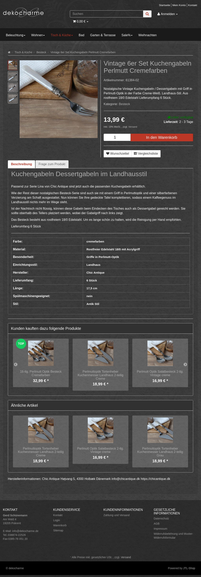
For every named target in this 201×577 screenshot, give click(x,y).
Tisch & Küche (62, 35)
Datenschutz (161, 518)
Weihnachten (147, 35)
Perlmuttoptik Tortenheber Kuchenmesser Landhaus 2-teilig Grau (160, 452)
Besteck (124, 104)
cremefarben (95, 241)
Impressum (160, 528)
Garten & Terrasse (103, 35)
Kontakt (192, 5)
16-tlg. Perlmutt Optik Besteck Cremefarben (41, 373)
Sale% (127, 35)
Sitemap (58, 530)
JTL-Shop (189, 568)
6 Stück (91, 280)
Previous (15, 364)
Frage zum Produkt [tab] (52, 164)
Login (56, 520)
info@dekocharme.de (25, 531)
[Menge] (117, 137)
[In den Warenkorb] (161, 137)
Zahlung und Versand (116, 515)
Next (185, 364)
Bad (81, 35)
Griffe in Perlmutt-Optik (102, 257)
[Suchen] (106, 13)
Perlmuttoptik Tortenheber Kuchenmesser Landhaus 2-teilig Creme (100, 375)
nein (89, 296)
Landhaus (93, 264)
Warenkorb (60, 525)
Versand (132, 126)
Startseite (164, 5)
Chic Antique (95, 272)
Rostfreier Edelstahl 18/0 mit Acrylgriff (113, 249)
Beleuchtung (15, 35)
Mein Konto (179, 5)
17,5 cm (91, 288)
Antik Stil (92, 304)
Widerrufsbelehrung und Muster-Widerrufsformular (173, 535)
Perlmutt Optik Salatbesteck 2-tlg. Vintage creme (160, 373)
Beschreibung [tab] (21, 164)
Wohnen (38, 35)
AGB (157, 523)
